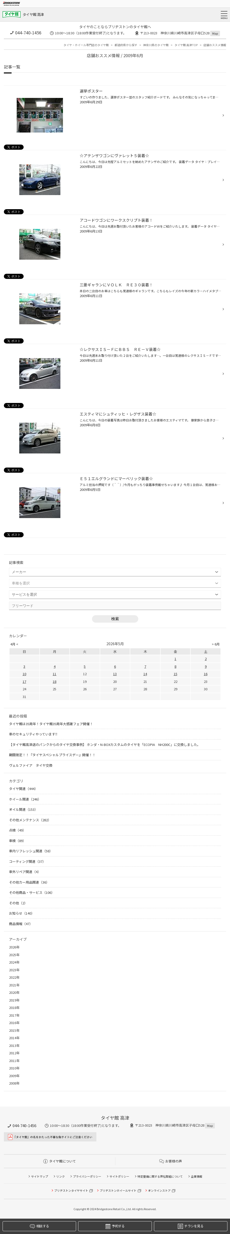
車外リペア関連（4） (25, 871)
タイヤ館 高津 (33, 14)
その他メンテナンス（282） (30, 819)
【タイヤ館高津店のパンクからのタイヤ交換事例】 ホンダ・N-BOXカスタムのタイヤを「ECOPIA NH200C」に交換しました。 (104, 744)
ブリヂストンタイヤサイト (71, 1190)
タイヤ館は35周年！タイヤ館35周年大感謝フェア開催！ (51, 723)
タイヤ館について (59, 1161)
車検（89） (17, 840)
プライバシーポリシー (87, 1176)
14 (145, 673)
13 (115, 673)
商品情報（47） (21, 923)
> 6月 (216, 644)
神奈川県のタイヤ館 (156, 45)
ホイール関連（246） (25, 799)
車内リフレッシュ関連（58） (31, 850)
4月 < (14, 644)
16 (205, 673)
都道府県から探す (126, 45)
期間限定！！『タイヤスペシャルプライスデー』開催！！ (52, 754)
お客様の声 (170, 1161)
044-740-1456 (28, 32)
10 (24, 673)
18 (54, 681)
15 (175, 673)
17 (24, 681)
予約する (114, 1226)
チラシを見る (190, 1226)
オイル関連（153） (23, 809)
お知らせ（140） (21, 913)
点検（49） (17, 830)
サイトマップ (39, 1176)
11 (54, 673)
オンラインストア (159, 1190)
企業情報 (196, 1176)
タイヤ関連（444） (23, 788)
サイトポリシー (119, 1176)
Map (215, 33)
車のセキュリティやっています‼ (33, 734)
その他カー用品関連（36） (29, 882)
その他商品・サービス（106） (31, 892)
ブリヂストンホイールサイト (118, 1190)
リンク (60, 1176)
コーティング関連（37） (27, 861)
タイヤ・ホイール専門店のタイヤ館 (86, 45)
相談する (39, 1226)
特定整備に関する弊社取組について (160, 1176)
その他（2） (18, 903)
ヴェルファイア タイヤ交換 (32, 765)
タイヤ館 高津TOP (186, 45)
